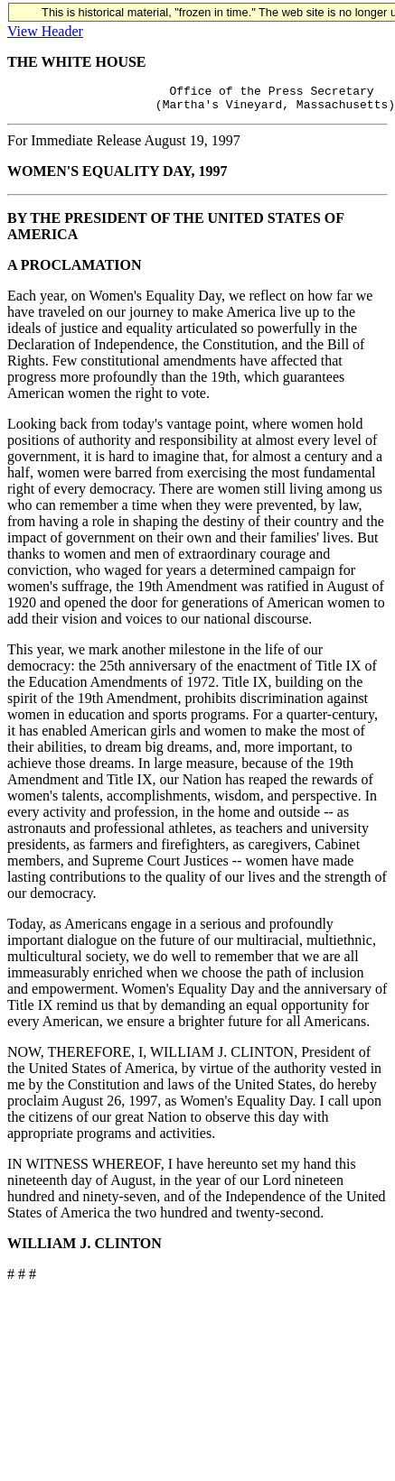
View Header (45, 31)
